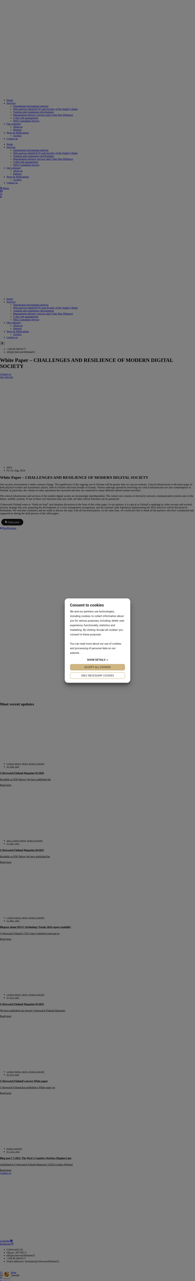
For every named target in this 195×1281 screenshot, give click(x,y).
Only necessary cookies (97, 675)
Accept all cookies (97, 667)
